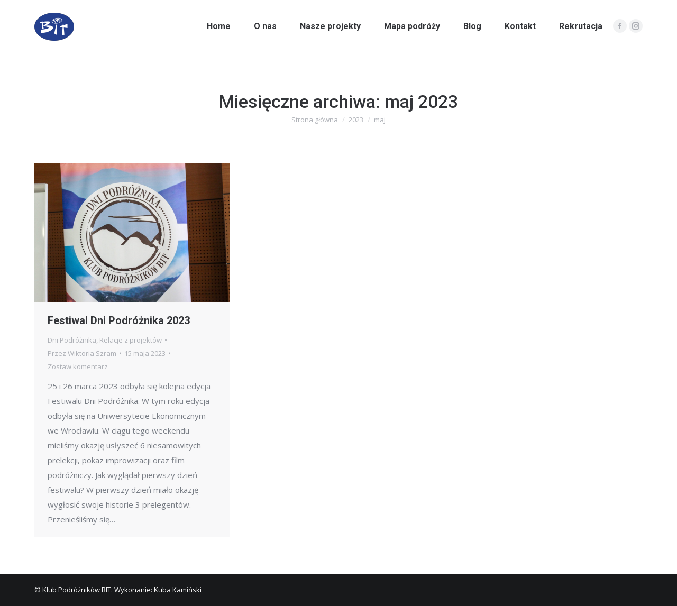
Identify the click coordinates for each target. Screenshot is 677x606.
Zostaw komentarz (78, 366)
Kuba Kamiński (178, 589)
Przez (82, 353)
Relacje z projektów (130, 340)
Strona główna (314, 119)
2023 (356, 119)
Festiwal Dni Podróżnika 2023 (119, 320)
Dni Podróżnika (72, 340)
